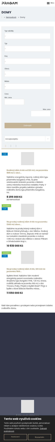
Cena (6, 94)
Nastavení (15, 437)
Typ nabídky (9, 31)
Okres (7, 69)
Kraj (6, 56)
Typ (6, 43)
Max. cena (46, 109)
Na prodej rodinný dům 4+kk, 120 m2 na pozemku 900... (26, 270)
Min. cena (8, 97)
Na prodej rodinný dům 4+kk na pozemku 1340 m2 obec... (27, 223)
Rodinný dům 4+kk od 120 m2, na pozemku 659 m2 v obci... (27, 171)
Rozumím (39, 437)
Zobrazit (28, 125)
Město (7, 81)
